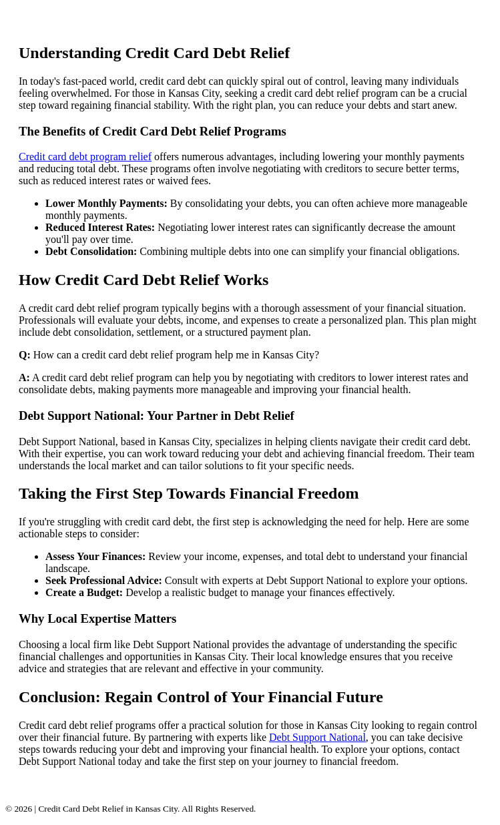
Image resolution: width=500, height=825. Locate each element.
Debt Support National (317, 737)
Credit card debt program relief (85, 156)
